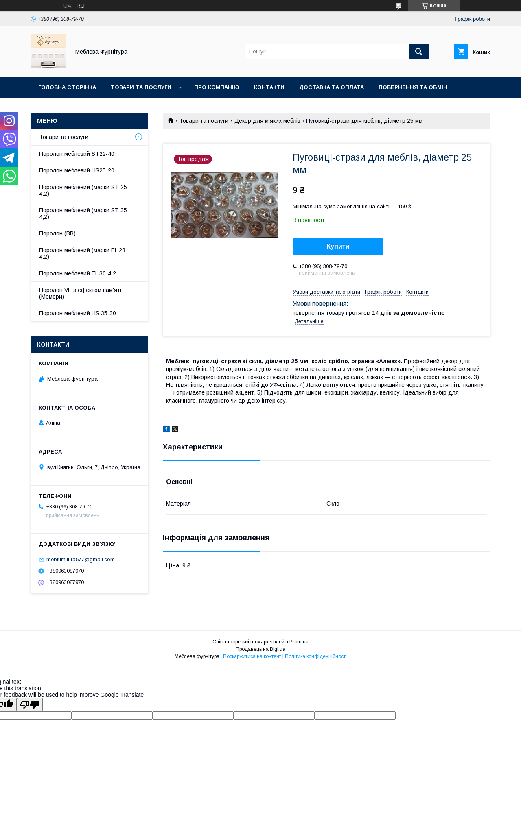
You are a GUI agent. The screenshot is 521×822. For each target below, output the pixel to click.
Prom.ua (299, 642)
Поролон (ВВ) (57, 233)
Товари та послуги (141, 87)
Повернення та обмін (413, 87)
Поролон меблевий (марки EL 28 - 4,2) (84, 253)
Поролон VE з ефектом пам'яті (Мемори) (80, 293)
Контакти (269, 87)
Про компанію (216, 87)
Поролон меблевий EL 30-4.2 (77, 273)
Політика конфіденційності (316, 656)
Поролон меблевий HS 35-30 (77, 313)
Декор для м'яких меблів (267, 121)
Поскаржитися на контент (252, 656)
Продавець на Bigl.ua (260, 649)
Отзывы (51, 108)
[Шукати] (419, 51)
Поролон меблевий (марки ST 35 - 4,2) (85, 213)
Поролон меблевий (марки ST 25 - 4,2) (85, 190)
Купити (338, 246)
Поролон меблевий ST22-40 (76, 153)
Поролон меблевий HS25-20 (76, 170)
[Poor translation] (30, 704)
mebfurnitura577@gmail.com (80, 559)
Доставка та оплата (331, 87)
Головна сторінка (67, 87)
